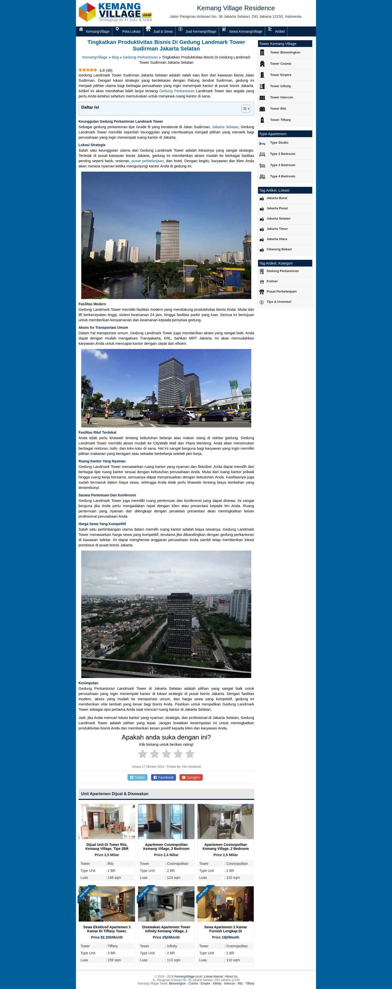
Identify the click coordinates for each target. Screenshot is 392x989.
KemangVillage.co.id (188, 976)
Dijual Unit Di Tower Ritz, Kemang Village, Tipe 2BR (107, 847)
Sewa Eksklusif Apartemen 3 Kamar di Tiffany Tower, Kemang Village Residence (106, 931)
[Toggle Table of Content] (243, 108)
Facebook (164, 777)
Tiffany (250, 983)
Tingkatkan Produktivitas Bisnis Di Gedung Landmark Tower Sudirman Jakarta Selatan (166, 45)
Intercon (229, 983)
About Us (231, 976)
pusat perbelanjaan (148, 161)
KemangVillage (95, 57)
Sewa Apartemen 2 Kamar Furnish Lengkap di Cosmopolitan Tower (225, 931)
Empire (205, 983)
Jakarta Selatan (225, 127)
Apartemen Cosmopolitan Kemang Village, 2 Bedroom (166, 847)
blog (115, 57)
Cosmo (193, 983)
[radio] (142, 754)
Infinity (217, 983)
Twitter (137, 777)
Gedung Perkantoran (140, 57)
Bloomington (177, 983)
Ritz (240, 983)
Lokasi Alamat (213, 976)
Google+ (191, 777)
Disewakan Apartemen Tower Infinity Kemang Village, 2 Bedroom (166, 931)
